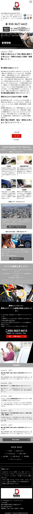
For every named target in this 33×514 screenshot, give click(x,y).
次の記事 (16, 139)
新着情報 (26, 456)
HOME (10, 451)
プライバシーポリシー (16, 459)
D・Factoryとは (10, 453)
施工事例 (5, 456)
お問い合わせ (17, 336)
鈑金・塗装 (23, 453)
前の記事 (17, 132)
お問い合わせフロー (16, 258)
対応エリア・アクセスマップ (16, 227)
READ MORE (15, 439)
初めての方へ (20, 451)
